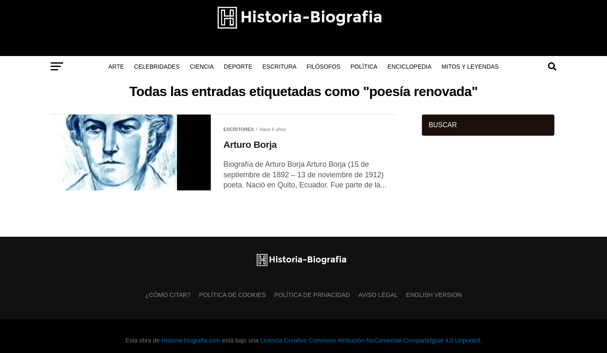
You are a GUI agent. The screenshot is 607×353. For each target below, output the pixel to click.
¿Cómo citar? (168, 294)
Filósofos (323, 66)
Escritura (280, 66)
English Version (434, 294)
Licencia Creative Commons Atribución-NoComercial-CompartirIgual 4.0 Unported (370, 340)
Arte (116, 66)
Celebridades (157, 66)
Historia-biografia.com (190, 340)
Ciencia (202, 66)
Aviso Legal (378, 294)
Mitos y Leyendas (470, 66)
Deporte (238, 66)
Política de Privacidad (312, 294)
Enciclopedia (409, 66)
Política (364, 66)
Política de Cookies (232, 294)
